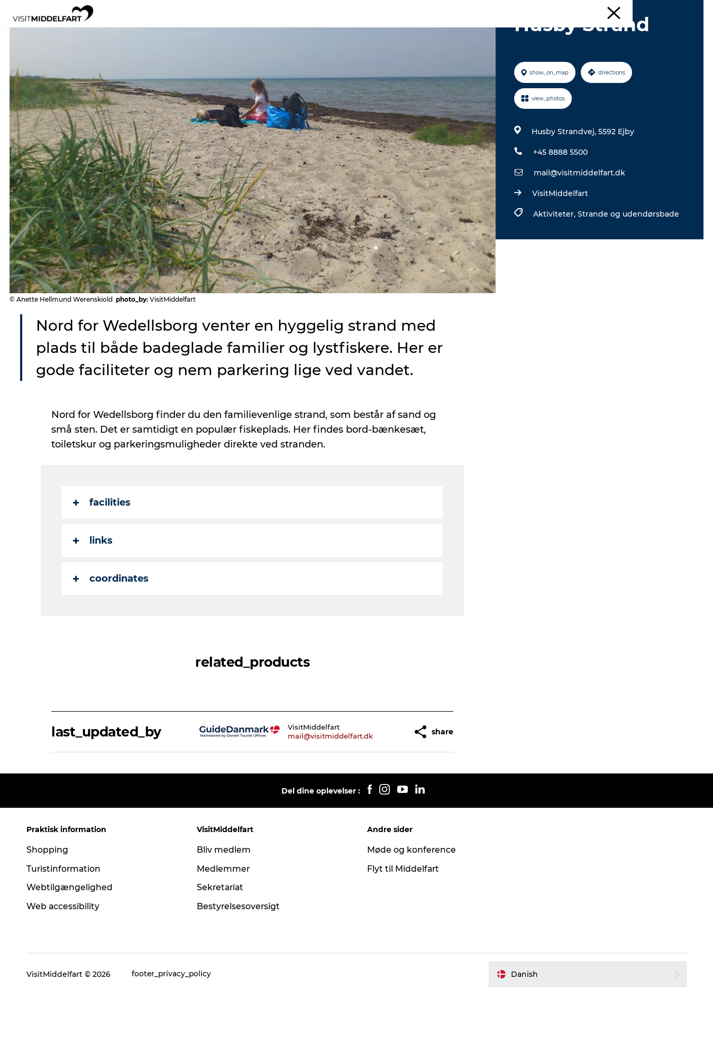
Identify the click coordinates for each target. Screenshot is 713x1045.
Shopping (49, 900)
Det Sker (414, 34)
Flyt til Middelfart (403, 919)
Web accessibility (65, 956)
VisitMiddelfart (560, 243)
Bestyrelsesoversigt (240, 956)
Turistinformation (66, 919)
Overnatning (356, 34)
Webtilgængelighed (72, 937)
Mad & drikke (289, 34)
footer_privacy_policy (174, 1024)
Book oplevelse (477, 34)
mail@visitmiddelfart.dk (579, 223)
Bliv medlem (225, 900)
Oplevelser (226, 34)
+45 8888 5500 (560, 202)
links (93, 590)
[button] (378, 782)
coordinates (111, 629)
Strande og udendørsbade (628, 264)
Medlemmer (224, 919)
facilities (102, 552)
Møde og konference (411, 900)
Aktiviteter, (555, 264)
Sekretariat (222, 937)
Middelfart (686, 10)
